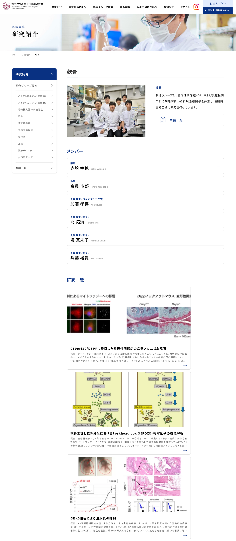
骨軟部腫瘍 (24, 123)
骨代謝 (22, 136)
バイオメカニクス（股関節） (32, 95)
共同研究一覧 (25, 157)
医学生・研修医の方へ (218, 10)
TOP (14, 54)
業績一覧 (21, 168)
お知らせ (168, 7)
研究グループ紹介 (27, 85)
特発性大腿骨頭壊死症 (30, 109)
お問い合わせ (128, 505)
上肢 (20, 143)
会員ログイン (218, 3)
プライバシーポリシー (35, 504)
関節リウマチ (25, 150)
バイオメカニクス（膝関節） (32, 102)
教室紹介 (57, 7)
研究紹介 (125, 7)
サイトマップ (58, 504)
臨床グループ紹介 (103, 7)
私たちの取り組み (147, 7)
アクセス (185, 7)
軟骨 (20, 116)
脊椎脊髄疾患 (25, 130)
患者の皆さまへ (77, 7)
